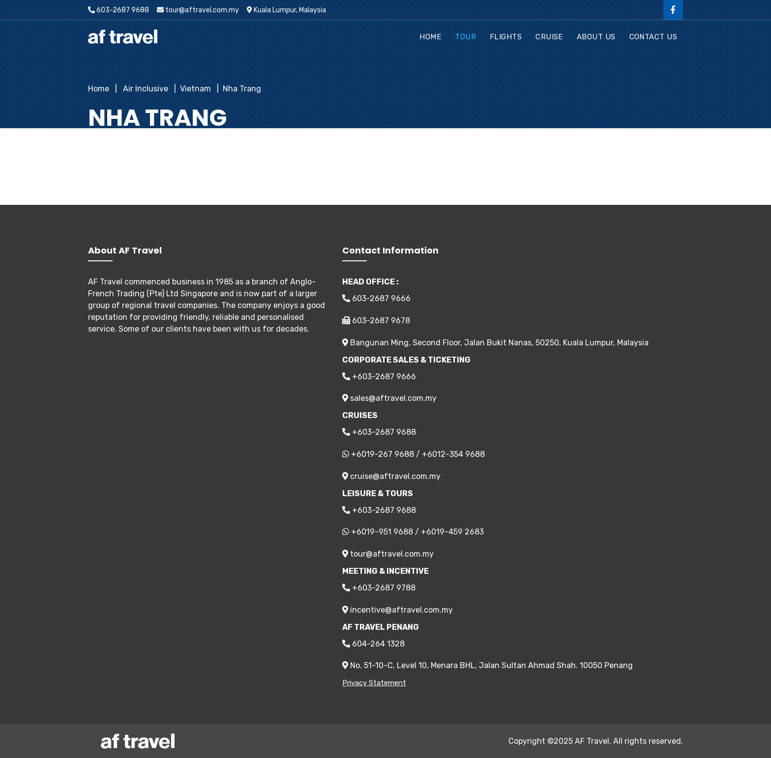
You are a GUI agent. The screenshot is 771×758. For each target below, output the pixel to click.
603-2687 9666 (376, 298)
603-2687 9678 (376, 320)
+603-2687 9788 (378, 587)
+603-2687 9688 (379, 432)
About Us (596, 36)
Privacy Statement (374, 682)
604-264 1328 (373, 643)
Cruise (549, 36)
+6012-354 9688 (453, 454)
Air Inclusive (144, 88)
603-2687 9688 (118, 10)
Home (430, 36)
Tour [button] (465, 36)
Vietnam (195, 88)
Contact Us (653, 36)
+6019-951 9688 (382, 531)
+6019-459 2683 (452, 531)
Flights (506, 36)
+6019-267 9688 (382, 454)
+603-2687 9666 (379, 376)
